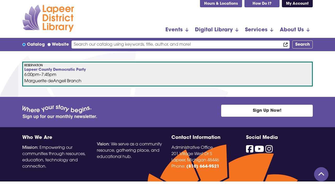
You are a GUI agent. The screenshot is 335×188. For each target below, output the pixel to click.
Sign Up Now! (267, 111)
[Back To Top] (321, 174)
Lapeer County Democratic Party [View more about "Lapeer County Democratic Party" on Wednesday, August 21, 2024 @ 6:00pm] (55, 70)
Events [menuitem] (174, 30)
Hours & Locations (221, 4)
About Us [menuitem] (292, 30)
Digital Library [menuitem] (214, 30)
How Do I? (262, 4)
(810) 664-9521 (202, 166)
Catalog (36, 45)
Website (60, 45)
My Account (297, 4)
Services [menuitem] (256, 30)
